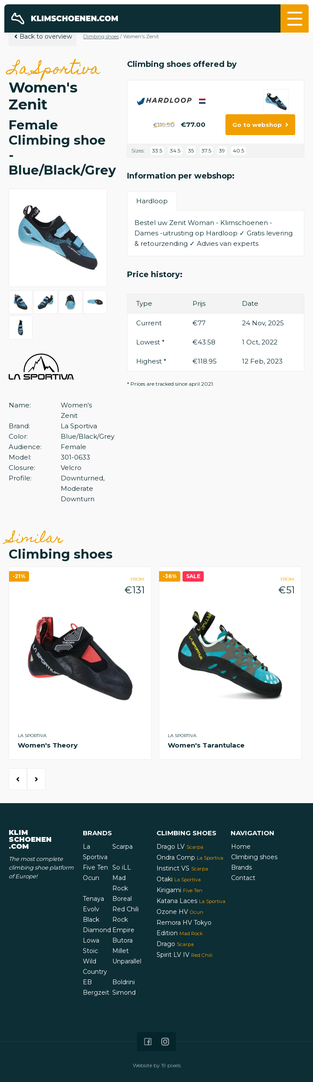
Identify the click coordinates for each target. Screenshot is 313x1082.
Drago (175, 944)
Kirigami (179, 890)
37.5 (206, 150)
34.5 (175, 150)
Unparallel (126, 961)
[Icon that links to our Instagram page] (165, 1041)
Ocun (91, 878)
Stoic (90, 951)
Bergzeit (96, 992)
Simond (124, 992)
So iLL (121, 867)
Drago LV (179, 846)
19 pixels (171, 1065)
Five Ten (95, 867)
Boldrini (123, 982)
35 (191, 150)
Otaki (178, 879)
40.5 (238, 150)
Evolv (91, 909)
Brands (241, 867)
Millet (120, 951)
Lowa (91, 940)
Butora (122, 940)
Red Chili (125, 909)
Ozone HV (179, 912)
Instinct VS (182, 868)
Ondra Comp (189, 857)
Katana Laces (190, 901)
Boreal (122, 899)
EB (87, 982)
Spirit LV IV (184, 955)
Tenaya (93, 899)
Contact (243, 878)
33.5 (157, 150)
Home (241, 846)
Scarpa (122, 846)
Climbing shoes (101, 36)
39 (222, 150)
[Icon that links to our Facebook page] (148, 1041)
